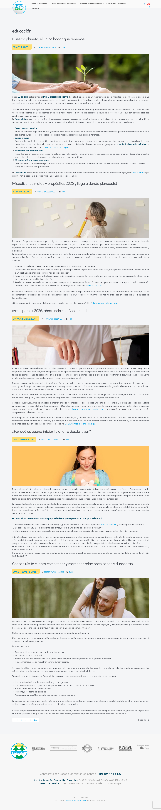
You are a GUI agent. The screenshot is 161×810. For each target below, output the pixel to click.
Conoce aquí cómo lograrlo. (57, 147)
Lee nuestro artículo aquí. (105, 302)
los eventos (139, 172)
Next (35, 720)
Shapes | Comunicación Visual (76, 800)
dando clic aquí (94, 285)
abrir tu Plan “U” (109, 524)
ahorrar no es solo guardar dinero (88, 409)
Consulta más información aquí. (80, 423)
